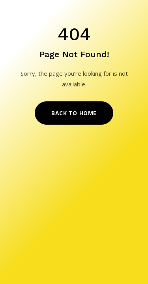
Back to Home (74, 113)
